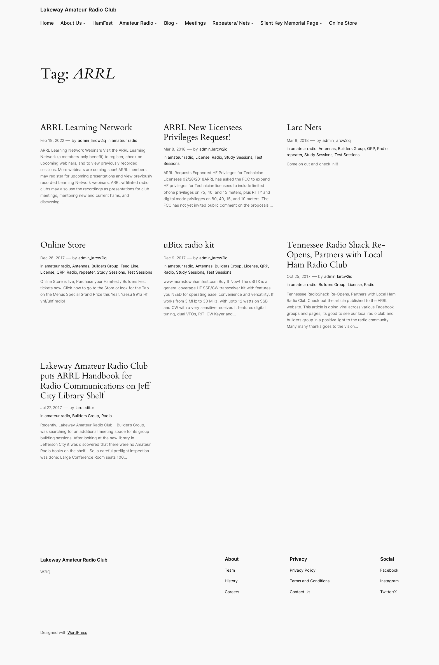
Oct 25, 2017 (298, 276)
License (202, 157)
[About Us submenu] (84, 23)
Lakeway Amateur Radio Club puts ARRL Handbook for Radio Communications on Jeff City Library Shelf (95, 381)
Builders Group (351, 148)
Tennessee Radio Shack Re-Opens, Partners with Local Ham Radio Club (336, 255)
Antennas (327, 148)
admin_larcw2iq (92, 140)
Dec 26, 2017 (52, 257)
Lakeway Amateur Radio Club (78, 9)
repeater (294, 154)
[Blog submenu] (176, 23)
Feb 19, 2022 (52, 140)
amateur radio (124, 140)
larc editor (85, 407)
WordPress (77, 632)
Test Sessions (347, 154)
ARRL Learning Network (86, 128)
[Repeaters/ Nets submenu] (252, 23)
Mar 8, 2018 (175, 149)
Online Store (63, 245)
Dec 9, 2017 (175, 257)
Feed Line (129, 266)
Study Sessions (238, 157)
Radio (217, 157)
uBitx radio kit (189, 245)
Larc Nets (304, 128)
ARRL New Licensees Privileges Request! (203, 133)
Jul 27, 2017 (51, 407)
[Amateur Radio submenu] (155, 23)
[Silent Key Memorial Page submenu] (320, 23)
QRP (371, 148)
